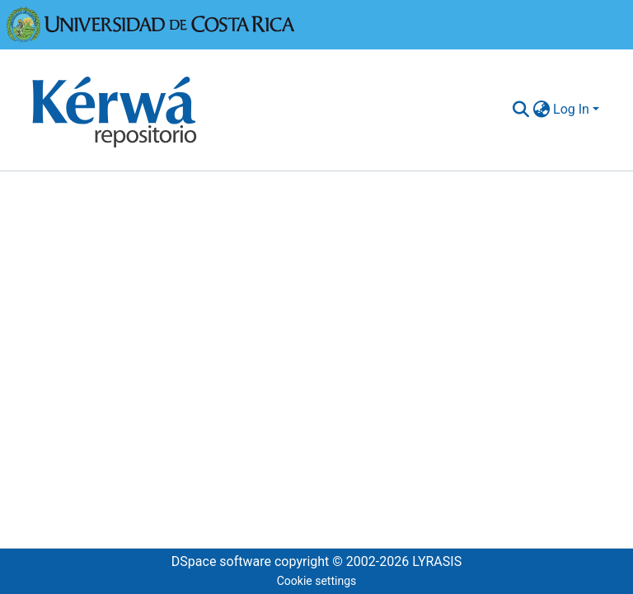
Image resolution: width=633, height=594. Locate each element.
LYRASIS (437, 561)
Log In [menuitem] (571, 109)
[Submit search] (520, 109)
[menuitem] (541, 109)
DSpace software (221, 561)
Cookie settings (317, 580)
